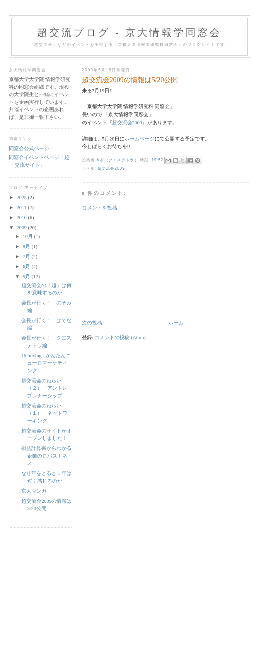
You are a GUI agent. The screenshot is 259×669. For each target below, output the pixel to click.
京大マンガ (33, 491)
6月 (27, 266)
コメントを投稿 (99, 208)
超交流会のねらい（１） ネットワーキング (44, 413)
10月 (28, 236)
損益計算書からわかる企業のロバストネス (46, 455)
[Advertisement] (140, 264)
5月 (27, 276)
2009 (22, 227)
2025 (22, 197)
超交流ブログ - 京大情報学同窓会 (129, 32)
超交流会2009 (127, 122)
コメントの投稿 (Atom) (120, 337)
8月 (27, 246)
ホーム (176, 323)
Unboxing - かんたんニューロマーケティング (46, 363)
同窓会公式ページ (29, 148)
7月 (27, 256)
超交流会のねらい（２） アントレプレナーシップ (44, 388)
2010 (22, 217)
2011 (22, 207)
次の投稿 (92, 323)
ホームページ (139, 139)
